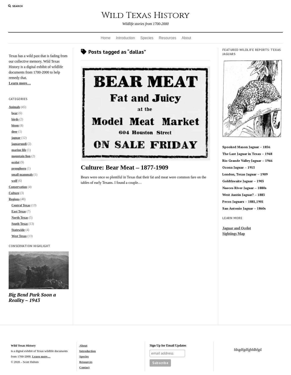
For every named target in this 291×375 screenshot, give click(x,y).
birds (14, 119)
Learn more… (20, 83)
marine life (18, 150)
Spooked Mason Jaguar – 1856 (246, 147)
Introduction (125, 38)
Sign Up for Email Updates (168, 345)
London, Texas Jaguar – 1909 (245, 174)
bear (14, 113)
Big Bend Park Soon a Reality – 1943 (32, 297)
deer (14, 131)
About (186, 38)
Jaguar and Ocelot (236, 228)
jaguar (15, 137)
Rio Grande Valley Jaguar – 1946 (247, 161)
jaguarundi (19, 144)
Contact (84, 367)
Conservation (18, 187)
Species (146, 38)
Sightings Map (233, 234)
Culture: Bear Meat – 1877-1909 (124, 167)
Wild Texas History (145, 15)
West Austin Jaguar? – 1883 (243, 195)
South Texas (19, 224)
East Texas (18, 211)
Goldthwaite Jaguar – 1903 (243, 181)
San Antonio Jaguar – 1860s (244, 208)
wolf (14, 180)
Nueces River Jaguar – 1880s (244, 188)
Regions (14, 199)
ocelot (15, 162)
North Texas (19, 217)
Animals (14, 107)
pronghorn (18, 168)
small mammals (22, 174)
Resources (167, 38)
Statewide (18, 230)
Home (105, 38)
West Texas (19, 236)
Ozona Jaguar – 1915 (238, 167)
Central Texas (20, 205)
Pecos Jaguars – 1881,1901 (242, 202)
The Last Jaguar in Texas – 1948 (247, 154)
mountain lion (20, 156)
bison (15, 125)
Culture (14, 193)
